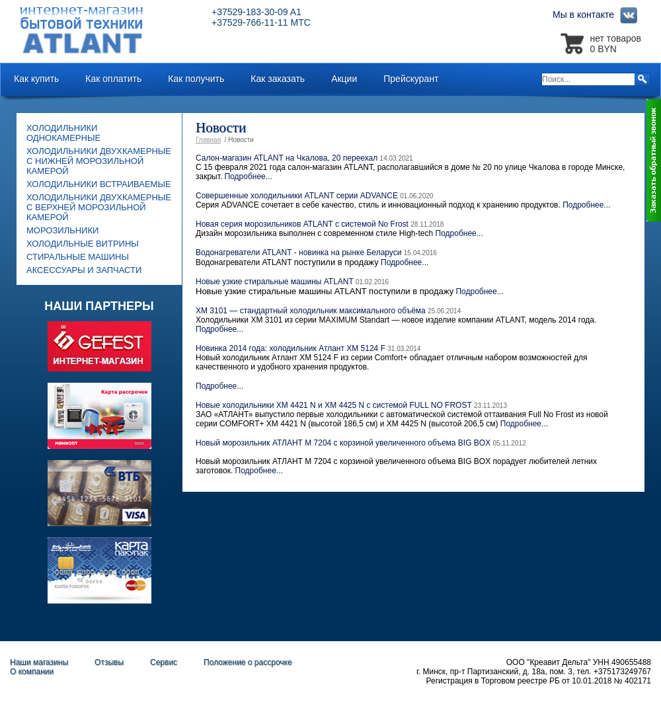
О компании (32, 671)
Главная (208, 139)
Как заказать (278, 78)
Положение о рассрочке (248, 662)
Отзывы (109, 662)
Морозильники (62, 230)
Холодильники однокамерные (63, 133)
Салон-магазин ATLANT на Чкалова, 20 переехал (286, 158)
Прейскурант (410, 78)
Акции (344, 78)
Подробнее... (248, 176)
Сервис (163, 662)
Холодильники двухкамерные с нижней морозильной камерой (98, 161)
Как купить (36, 78)
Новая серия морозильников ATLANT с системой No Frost (303, 224)
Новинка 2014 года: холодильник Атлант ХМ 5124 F (290, 348)
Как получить (196, 78)
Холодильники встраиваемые (98, 184)
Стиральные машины (77, 257)
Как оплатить (113, 78)
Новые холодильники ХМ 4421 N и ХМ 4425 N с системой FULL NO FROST (334, 405)
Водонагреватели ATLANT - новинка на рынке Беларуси (298, 252)
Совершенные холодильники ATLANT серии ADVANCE (297, 195)
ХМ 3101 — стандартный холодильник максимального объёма (311, 310)
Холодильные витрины (82, 244)
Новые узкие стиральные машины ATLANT (275, 281)
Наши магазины (39, 662)
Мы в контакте (597, 14)
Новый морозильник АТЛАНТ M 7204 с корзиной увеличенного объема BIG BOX (343, 443)
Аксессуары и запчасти (83, 270)
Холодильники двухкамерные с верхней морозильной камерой (98, 207)
